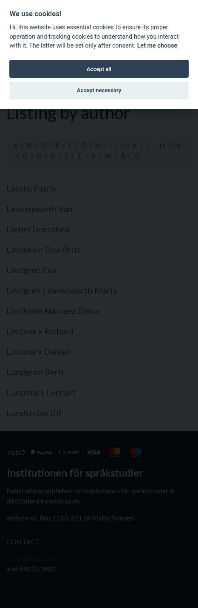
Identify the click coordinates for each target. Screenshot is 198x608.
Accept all (99, 69)
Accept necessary (99, 90)
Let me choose (157, 45)
